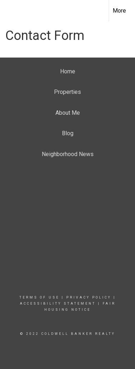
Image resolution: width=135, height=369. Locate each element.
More (119, 10)
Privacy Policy (88, 297)
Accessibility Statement (58, 303)
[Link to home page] (11, 11)
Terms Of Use (39, 297)
